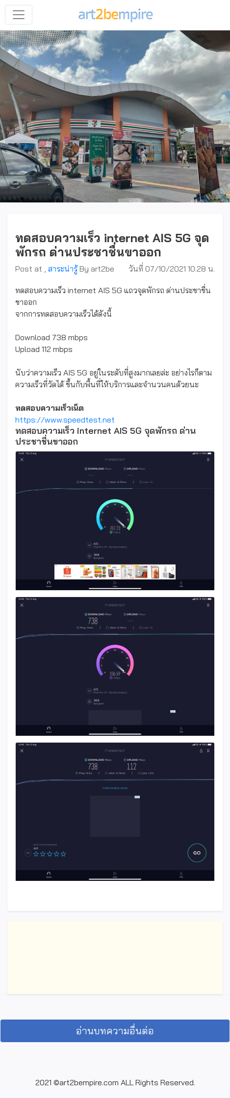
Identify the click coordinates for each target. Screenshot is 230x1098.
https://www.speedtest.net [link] (65, 419)
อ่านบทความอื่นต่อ (115, 1030)
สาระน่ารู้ (62, 269)
